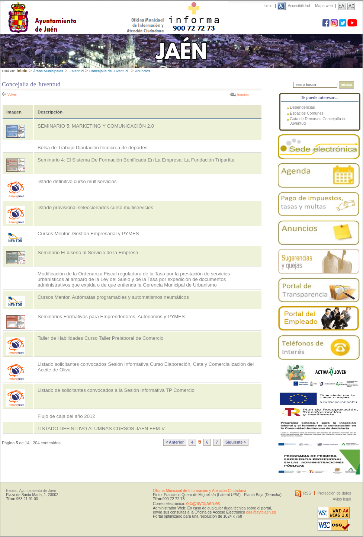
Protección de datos (334, 493)
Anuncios (142, 71)
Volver (12, 94)
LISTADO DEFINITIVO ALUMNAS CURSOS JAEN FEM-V (101, 428)
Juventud (76, 71)
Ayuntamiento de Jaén (74, 10)
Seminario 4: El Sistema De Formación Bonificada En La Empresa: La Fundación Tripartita (136, 160)
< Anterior (175, 442)
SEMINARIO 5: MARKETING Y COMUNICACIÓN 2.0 (96, 126)
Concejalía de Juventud (108, 71)
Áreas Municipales (48, 71)
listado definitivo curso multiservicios (77, 181)
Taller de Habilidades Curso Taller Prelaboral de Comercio (100, 338)
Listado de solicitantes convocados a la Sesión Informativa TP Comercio (116, 390)
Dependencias (302, 107)
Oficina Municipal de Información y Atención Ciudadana (199, 491)
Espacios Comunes (307, 113)
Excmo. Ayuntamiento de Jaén (31, 491)
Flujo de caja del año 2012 (66, 416)
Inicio (268, 6)
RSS (307, 493)
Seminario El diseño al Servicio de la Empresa (88, 252)
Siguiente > (235, 442)
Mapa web (324, 6)
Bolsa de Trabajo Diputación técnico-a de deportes (92, 147)
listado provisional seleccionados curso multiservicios (95, 207)
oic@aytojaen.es (203, 503)
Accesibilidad (299, 6)
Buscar (346, 85)
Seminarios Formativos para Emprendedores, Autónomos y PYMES (111, 316)
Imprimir (243, 94)
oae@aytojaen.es (261, 512)
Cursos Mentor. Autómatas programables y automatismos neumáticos (113, 297)
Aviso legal (342, 499)
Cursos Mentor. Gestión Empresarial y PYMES (88, 233)
